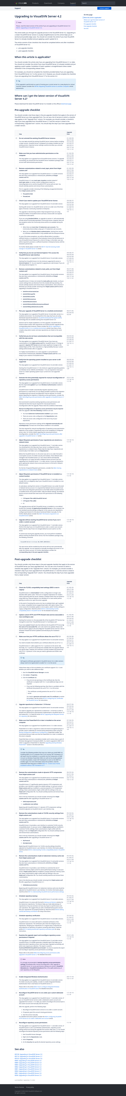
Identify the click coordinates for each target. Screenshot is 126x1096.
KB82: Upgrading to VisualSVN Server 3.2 (28, 1067)
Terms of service (19, 1087)
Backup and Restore (50, 902)
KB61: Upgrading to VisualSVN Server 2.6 (28, 1073)
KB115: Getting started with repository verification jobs (38, 929)
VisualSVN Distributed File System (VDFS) (50, 318)
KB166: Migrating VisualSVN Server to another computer (51, 86)
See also (86, 28)
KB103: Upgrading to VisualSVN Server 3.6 (28, 1058)
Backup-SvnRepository (25, 732)
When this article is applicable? (92, 17)
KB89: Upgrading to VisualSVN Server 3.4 (28, 1063)
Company (61, 3)
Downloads (48, 3)
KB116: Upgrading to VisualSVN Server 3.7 (28, 1056)
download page (66, 104)
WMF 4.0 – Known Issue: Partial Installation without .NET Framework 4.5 (40, 764)
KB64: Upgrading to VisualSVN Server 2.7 (28, 1071)
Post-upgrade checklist (90, 26)
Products (35, 3)
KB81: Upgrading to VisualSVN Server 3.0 (28, 1069)
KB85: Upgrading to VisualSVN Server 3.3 (28, 1065)
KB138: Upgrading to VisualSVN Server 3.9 (28, 1054)
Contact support (104, 8)
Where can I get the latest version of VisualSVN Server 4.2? (94, 21)
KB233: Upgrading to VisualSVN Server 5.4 (29, 28)
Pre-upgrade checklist (90, 24)
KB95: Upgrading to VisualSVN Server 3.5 (28, 1061)
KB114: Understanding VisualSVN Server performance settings (46, 892)
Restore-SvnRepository (41, 732)
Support (73, 3)
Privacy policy (30, 1087)
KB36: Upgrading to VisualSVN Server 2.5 (28, 1075)
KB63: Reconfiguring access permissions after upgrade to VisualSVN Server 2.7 (41, 397)
